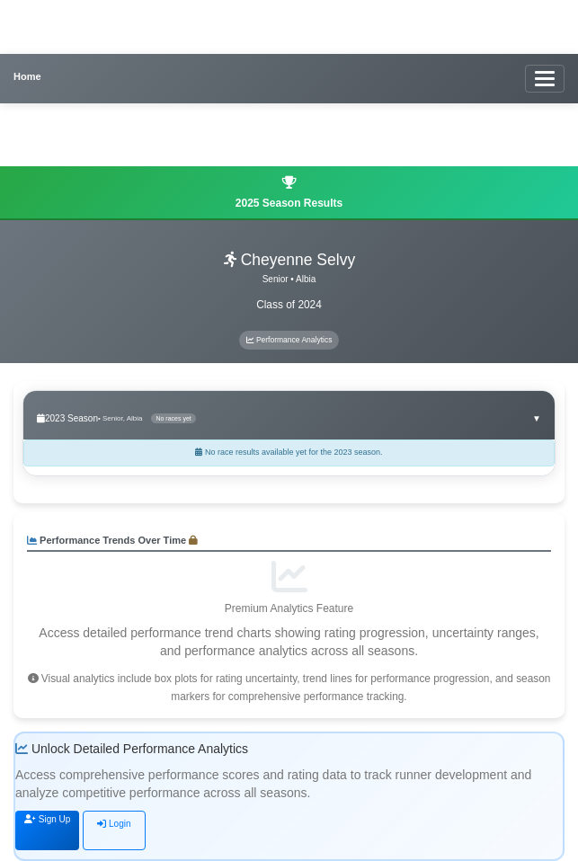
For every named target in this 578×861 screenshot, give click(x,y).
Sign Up (47, 819)
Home (27, 76)
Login (113, 824)
